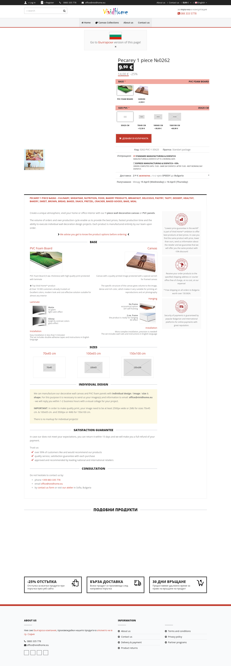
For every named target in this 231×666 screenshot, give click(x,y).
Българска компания (45, 630)
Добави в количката (134, 138)
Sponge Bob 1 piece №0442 (92, 560)
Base (163, 82)
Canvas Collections (107, 22)
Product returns (129, 648)
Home (86, 22)
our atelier (67, 487)
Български (105, 42)
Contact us (174, 2)
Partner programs (177, 642)
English (201, 2)
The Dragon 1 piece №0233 (186, 560)
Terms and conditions (179, 631)
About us (161, 2)
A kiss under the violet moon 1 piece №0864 (139, 561)
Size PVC (163, 108)
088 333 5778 (188, 13)
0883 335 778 (34, 641)
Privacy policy (175, 636)
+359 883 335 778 (51, 480)
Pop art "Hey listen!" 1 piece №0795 (45, 561)
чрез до (158, 175)
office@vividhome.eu (52, 483)
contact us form (46, 487)
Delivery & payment (131, 642)
